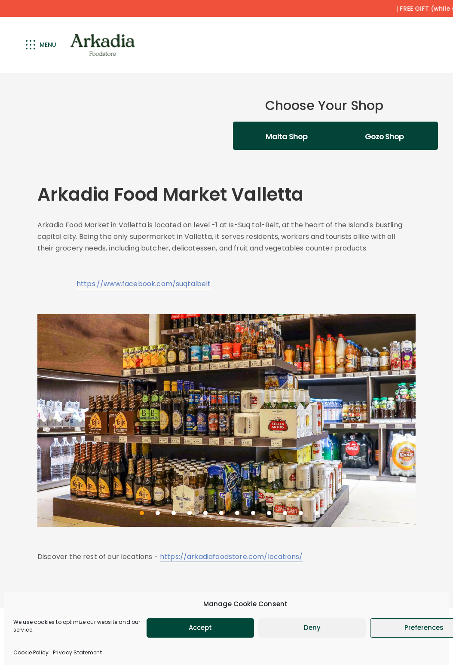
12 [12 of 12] (317, 513)
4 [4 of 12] (189, 513)
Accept (200, 627)
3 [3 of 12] (173, 513)
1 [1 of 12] (142, 513)
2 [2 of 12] (158, 513)
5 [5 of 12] (205, 513)
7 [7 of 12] (237, 513)
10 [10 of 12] (285, 513)
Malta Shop (286, 136)
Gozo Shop (384, 136)
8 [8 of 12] (253, 513)
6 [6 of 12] (221, 513)
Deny (312, 627)
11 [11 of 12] (301, 513)
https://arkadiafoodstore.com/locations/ (231, 557)
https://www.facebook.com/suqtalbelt (144, 284)
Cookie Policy (31, 652)
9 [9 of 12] (269, 513)
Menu (41, 44)
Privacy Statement (77, 652)
